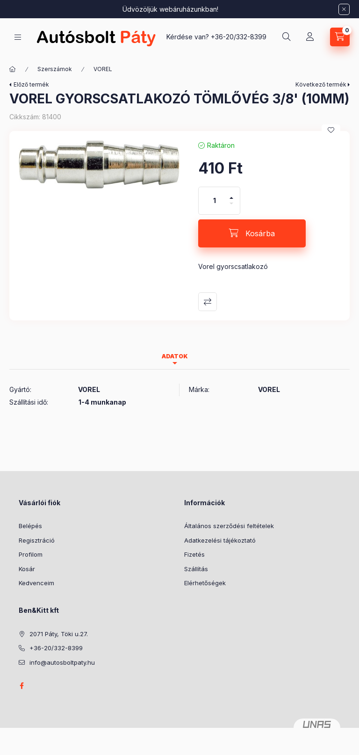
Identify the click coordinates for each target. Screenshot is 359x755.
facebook (21, 685)
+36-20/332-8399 (238, 37)
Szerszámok (54, 69)
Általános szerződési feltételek (229, 526)
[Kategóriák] (17, 37)
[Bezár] (344, 9)
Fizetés (194, 554)
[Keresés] (286, 37)
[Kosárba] (252, 233)
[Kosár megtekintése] (340, 37)
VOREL (102, 69)
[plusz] (231, 194)
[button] (99, 164)
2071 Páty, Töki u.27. (58, 634)
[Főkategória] (12, 69)
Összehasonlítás (207, 301)
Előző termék (31, 84)
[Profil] (310, 37)
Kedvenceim (36, 583)
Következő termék (320, 84)
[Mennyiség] (214, 200)
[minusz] (231, 207)
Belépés (30, 526)
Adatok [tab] (175, 356)
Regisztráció (37, 540)
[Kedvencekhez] (331, 130)
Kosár (27, 569)
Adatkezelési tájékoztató (220, 540)
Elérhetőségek (205, 583)
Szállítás (196, 569)
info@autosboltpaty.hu (62, 662)
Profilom (31, 554)
